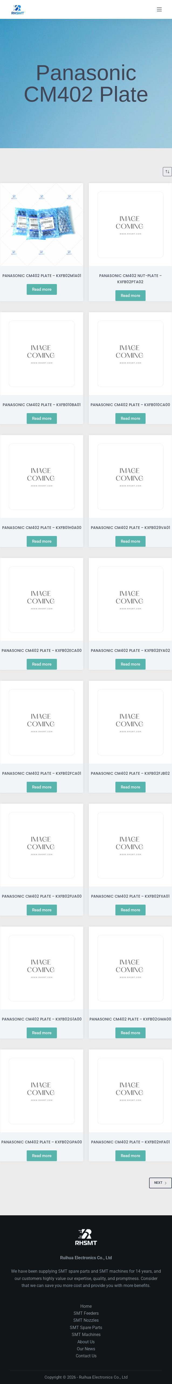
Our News (86, 1348)
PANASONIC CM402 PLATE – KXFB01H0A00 (41, 527)
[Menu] (159, 9)
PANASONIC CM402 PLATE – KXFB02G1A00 (42, 1019)
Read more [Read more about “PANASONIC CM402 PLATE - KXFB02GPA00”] (41, 1155)
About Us (86, 1341)
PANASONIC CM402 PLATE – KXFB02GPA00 (41, 1142)
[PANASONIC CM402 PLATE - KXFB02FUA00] (41, 845)
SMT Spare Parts (86, 1327)
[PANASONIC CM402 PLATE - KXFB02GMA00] (130, 968)
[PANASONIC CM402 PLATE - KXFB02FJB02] (130, 722)
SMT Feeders (86, 1313)
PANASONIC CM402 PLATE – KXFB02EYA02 (130, 650)
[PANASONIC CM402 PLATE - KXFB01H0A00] (41, 476)
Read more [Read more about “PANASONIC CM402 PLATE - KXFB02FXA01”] (130, 910)
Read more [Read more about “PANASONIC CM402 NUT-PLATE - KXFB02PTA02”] (130, 295)
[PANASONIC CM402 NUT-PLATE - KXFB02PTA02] (130, 224)
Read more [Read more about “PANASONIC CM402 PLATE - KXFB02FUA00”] (41, 910)
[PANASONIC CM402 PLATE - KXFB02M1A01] (41, 224)
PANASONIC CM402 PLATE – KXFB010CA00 (130, 404)
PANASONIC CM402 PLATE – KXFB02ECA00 (42, 650)
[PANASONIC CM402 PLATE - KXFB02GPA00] (41, 1091)
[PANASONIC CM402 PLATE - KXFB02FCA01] (41, 722)
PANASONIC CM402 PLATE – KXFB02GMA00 (130, 1019)
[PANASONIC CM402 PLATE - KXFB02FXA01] (130, 845)
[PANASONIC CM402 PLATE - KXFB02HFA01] (130, 1091)
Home (86, 1306)
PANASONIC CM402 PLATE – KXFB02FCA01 (41, 773)
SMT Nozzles (86, 1320)
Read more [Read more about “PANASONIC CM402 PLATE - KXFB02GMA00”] (130, 1032)
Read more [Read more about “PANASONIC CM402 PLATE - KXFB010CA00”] (130, 418)
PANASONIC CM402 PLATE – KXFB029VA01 (130, 527)
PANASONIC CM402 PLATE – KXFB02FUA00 (42, 896)
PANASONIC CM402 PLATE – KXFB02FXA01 (130, 896)
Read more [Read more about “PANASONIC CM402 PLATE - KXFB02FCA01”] (41, 787)
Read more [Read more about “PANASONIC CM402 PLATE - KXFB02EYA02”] (130, 664)
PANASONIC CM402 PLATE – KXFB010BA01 (42, 404)
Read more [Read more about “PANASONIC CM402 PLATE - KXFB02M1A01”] (41, 289)
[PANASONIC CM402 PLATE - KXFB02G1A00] (41, 968)
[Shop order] (167, 171)
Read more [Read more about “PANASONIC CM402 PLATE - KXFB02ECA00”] (41, 664)
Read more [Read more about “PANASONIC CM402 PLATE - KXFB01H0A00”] (41, 541)
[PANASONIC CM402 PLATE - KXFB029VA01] (130, 476)
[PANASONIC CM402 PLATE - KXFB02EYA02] (130, 599)
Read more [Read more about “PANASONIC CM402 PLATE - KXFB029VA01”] (130, 541)
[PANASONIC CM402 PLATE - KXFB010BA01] (41, 353)
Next (160, 1183)
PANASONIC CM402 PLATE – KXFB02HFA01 (130, 1142)
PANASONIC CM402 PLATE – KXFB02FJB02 (130, 773)
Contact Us (86, 1355)
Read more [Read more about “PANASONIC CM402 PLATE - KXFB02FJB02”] (130, 787)
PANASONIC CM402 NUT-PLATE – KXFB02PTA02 (130, 279)
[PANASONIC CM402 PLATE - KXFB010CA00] (130, 353)
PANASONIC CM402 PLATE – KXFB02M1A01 (41, 275)
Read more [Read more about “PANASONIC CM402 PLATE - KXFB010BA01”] (41, 418)
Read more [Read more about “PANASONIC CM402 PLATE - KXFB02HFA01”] (130, 1155)
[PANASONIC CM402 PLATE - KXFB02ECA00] (41, 599)
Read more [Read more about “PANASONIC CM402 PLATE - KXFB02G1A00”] (41, 1032)
